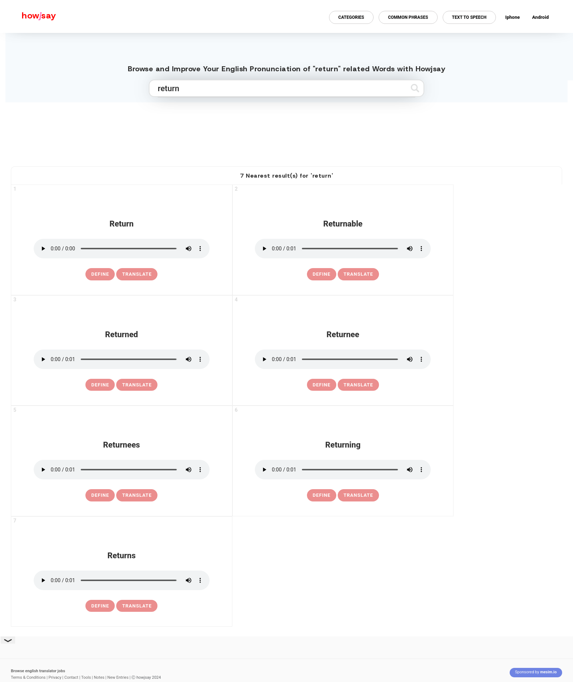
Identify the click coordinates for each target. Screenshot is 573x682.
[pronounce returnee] (343, 359)
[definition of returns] (100, 606)
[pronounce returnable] (343, 248)
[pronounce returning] (343, 469)
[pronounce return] (122, 248)
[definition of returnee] (321, 385)
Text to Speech (469, 17)
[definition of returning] (321, 495)
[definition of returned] (100, 385)
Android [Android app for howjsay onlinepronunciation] (540, 17)
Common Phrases (408, 17)
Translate (137, 274)
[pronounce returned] (122, 359)
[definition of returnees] (100, 495)
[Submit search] (415, 88)
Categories (351, 17)
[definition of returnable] (321, 274)
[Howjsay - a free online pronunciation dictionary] (28, 16)
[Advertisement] (286, 131)
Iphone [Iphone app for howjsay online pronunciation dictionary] (512, 17)
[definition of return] (100, 274)
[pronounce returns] (122, 580)
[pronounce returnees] (122, 469)
